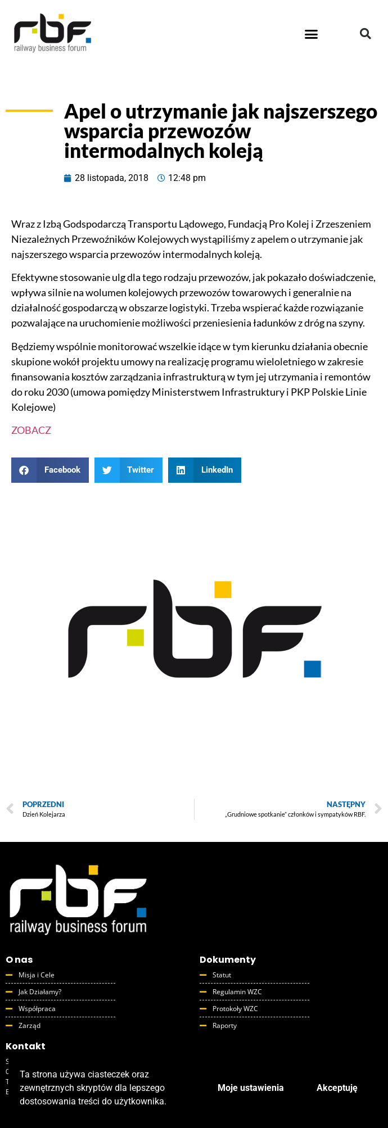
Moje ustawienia (251, 1087)
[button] (311, 33)
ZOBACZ (31, 430)
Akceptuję (337, 1087)
